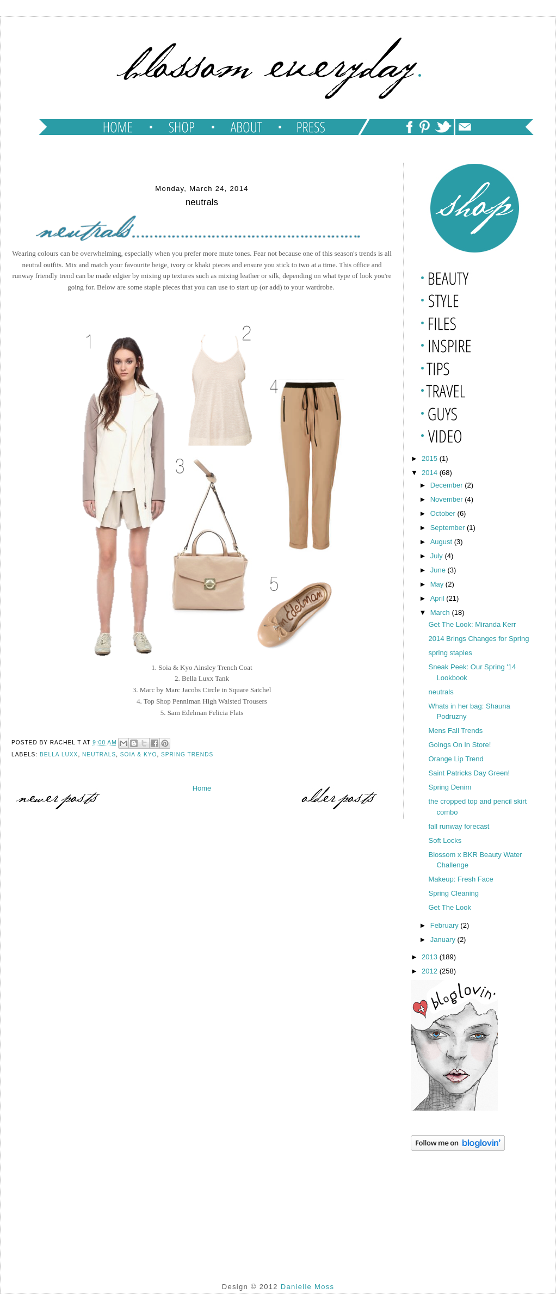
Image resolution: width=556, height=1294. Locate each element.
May (438, 584)
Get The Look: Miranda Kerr (472, 624)
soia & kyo (138, 754)
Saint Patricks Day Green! (469, 773)
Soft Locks (444, 840)
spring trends (187, 754)
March (441, 612)
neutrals (99, 754)
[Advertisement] (465, 1208)
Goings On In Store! (459, 745)
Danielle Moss (308, 1287)
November (447, 499)
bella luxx (59, 754)
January (444, 939)
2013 (431, 957)
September (448, 527)
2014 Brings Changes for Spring (478, 638)
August (442, 542)
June (439, 570)
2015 (431, 458)
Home (202, 788)
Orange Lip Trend (455, 759)
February (445, 925)
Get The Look (449, 907)
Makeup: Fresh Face (460, 879)
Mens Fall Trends (455, 730)
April (438, 598)
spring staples (450, 653)
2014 (431, 473)
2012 (431, 971)
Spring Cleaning (453, 893)
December (447, 485)
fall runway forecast (458, 826)
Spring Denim (449, 787)
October (444, 513)
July (437, 556)
